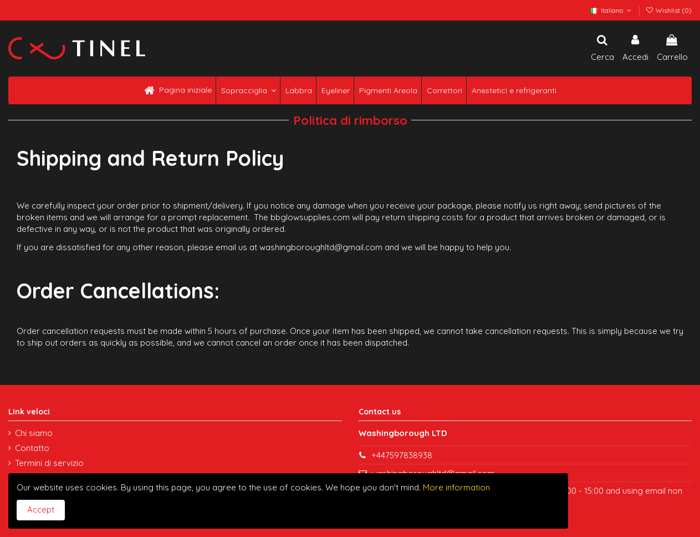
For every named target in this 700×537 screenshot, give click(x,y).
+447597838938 (401, 455)
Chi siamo (34, 433)
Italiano (611, 10)
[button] (248, 90)
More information (455, 487)
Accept (40, 509)
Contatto (32, 448)
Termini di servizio (49, 463)
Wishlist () (669, 10)
